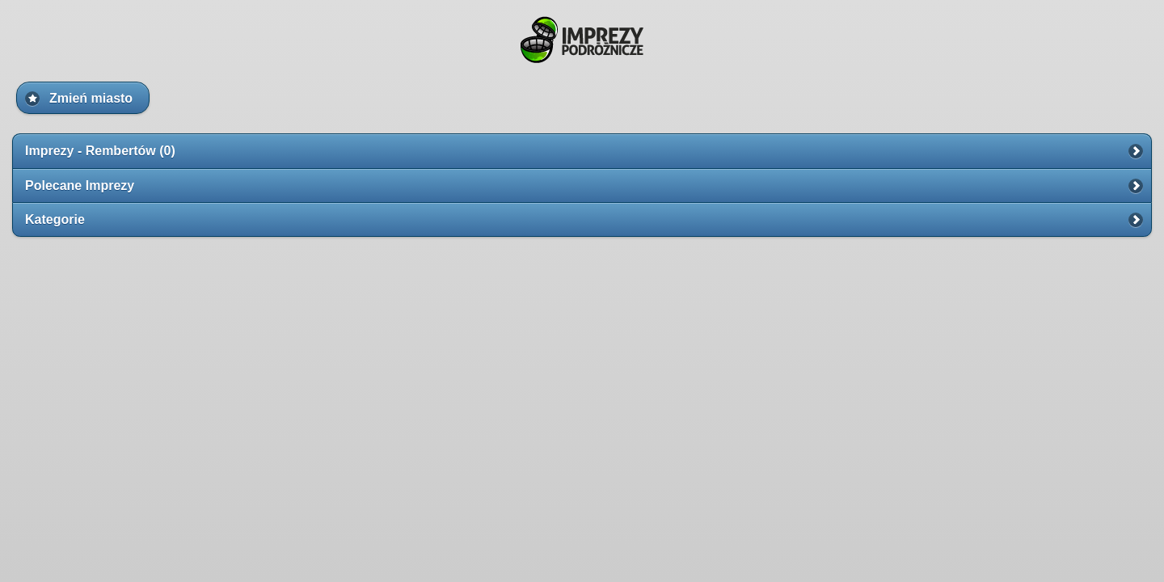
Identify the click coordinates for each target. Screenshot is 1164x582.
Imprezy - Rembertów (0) (100, 151)
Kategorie (55, 219)
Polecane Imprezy (79, 185)
